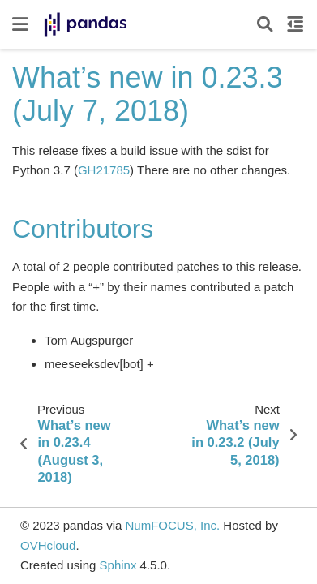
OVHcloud (47, 545)
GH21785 (104, 170)
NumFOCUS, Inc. (172, 525)
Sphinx (118, 565)
